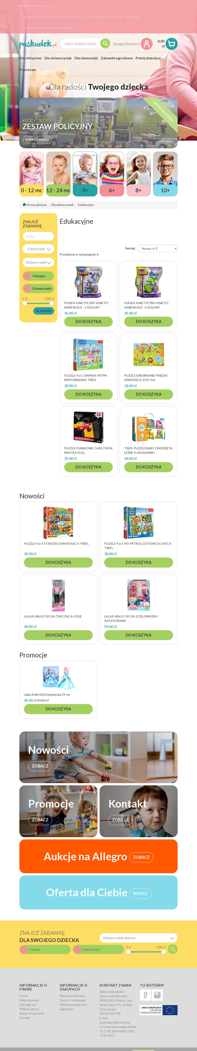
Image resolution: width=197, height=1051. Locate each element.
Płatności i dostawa (72, 996)
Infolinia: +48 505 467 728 (37, 5)
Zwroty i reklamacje (73, 1000)
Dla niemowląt (86, 58)
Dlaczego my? (28, 1004)
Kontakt (118, 16)
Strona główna (33, 16)
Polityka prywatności (73, 1004)
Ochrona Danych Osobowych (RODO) (50, 27)
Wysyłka (79, 16)
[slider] (24, 303)
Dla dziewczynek (58, 58)
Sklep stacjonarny (98, 16)
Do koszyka (88, 321)
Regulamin (132, 16)
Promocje (51, 16)
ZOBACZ (40, 766)
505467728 (112, 1013)
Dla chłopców (30, 58)
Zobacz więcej (37, 139)
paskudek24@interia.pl (115, 1022)
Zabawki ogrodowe (117, 58)
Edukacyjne (86, 205)
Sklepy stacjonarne (31, 1013)
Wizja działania (29, 1000)
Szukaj (43, 311)
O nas (23, 996)
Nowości (65, 16)
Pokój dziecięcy (148, 58)
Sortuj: (130, 248)
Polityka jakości (29, 1009)
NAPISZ (140, 893)
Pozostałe (27, 69)
